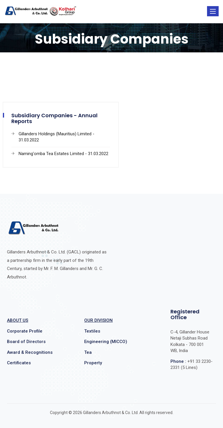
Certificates (19, 362)
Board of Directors (26, 341)
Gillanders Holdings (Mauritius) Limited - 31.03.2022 (56, 137)
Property (93, 362)
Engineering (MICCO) (105, 341)
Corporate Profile (24, 331)
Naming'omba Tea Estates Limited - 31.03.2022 (63, 153)
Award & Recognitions (30, 352)
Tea (88, 352)
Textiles (92, 331)
